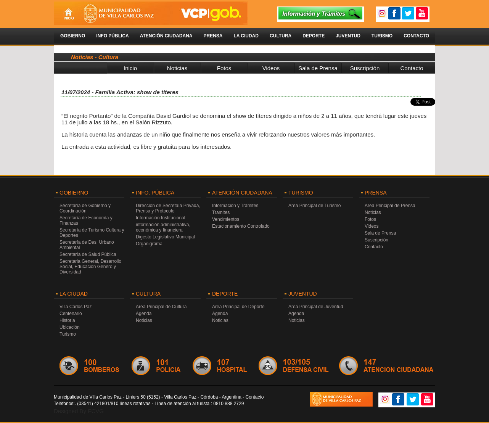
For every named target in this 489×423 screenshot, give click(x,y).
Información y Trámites (235, 205)
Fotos (224, 68)
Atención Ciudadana (166, 36)
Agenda (143, 313)
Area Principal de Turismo (314, 205)
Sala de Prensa (318, 68)
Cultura (280, 36)
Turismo (382, 36)
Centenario (71, 313)
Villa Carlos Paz (76, 306)
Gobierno (72, 36)
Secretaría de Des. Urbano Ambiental (87, 245)
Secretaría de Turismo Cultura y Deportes (92, 232)
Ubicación (70, 327)
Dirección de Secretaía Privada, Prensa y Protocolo (168, 208)
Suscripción (365, 68)
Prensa (212, 36)
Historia (67, 320)
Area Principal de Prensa (390, 205)
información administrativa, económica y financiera (163, 227)
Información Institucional (160, 217)
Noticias (177, 68)
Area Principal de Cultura (161, 306)
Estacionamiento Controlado (241, 226)
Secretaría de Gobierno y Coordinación (85, 208)
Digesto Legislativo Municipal (165, 237)
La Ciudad (246, 36)
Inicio (130, 68)
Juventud (348, 36)
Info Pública (112, 36)
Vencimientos (225, 219)
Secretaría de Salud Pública (88, 254)
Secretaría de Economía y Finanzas (86, 220)
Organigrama (149, 243)
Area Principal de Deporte (238, 306)
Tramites (221, 212)
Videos (271, 68)
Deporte (313, 36)
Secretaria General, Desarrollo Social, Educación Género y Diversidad (90, 267)
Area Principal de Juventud (315, 306)
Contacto (416, 36)
